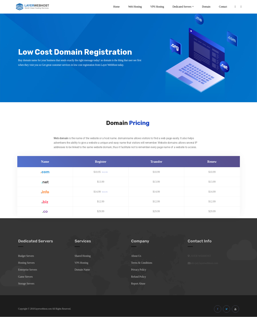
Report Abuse (138, 290)
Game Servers (25, 283)
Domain (206, 6)
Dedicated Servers (182, 6)
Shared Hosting (83, 262)
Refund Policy (138, 283)
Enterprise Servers (27, 276)
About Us (136, 262)
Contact (223, 6)
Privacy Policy (138, 276)
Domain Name (82, 276)
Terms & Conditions (141, 269)
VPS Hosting (157, 6)
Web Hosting (135, 6)
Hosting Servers (26, 269)
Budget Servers (26, 262)
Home (116, 6)
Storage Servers (26, 290)
